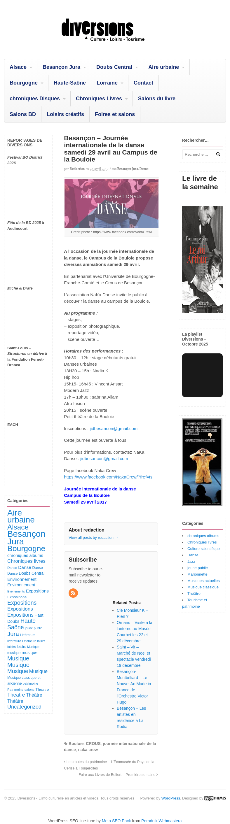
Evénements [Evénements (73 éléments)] (16, 591)
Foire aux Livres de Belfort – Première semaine (118, 775)
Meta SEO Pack (116, 820)
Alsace (18, 67)
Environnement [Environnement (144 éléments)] (21, 585)
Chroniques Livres (99, 98)
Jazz (191, 561)
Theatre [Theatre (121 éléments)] (42, 689)
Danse (144, 169)
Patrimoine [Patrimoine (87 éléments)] (15, 689)
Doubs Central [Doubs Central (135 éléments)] (31, 573)
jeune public (197, 568)
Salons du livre (156, 98)
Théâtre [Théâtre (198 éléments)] (15, 701)
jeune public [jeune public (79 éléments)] (33, 628)
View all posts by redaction (93, 537)
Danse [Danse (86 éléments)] (12, 567)
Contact (143, 83)
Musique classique (203, 587)
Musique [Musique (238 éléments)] (38, 671)
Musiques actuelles (203, 580)
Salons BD (23, 114)
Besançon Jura (61, 67)
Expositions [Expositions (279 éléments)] (20, 615)
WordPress (170, 798)
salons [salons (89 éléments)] (29, 689)
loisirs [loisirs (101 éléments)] (21, 647)
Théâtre (194, 593)
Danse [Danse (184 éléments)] (24, 567)
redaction (77, 169)
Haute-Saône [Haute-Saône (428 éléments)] (22, 624)
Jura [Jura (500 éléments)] (13, 633)
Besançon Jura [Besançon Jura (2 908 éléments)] (26, 537)
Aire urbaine (163, 67)
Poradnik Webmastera (161, 820)
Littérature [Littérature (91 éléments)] (27, 635)
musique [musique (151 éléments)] (29, 652)
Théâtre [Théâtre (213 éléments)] (34, 694)
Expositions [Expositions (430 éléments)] (21, 602)
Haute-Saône (70, 83)
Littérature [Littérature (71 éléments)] (29, 641)
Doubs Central (114, 67)
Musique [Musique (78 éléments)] (33, 646)
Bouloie (76, 743)
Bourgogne (24, 83)
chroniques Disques (35, 98)
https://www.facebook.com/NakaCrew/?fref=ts (108, 476)
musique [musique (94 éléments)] (14, 653)
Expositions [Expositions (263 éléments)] (20, 609)
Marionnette (197, 574)
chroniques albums (203, 536)
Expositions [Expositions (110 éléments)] (17, 597)
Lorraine (107, 83)
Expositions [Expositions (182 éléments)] (37, 590)
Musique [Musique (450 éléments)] (18, 658)
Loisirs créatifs (65, 114)
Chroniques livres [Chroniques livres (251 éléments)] (26, 561)
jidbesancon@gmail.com (114, 428)
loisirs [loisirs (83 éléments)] (11, 646)
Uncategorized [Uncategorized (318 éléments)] (24, 707)
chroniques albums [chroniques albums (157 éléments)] (25, 555)
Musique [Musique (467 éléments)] (18, 665)
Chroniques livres (202, 542)
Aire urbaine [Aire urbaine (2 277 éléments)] (21, 516)
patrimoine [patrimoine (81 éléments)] (30, 683)
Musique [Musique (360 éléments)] (17, 671)
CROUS (93, 743)
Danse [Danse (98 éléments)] (12, 573)
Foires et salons (115, 114)
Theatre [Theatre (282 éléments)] (16, 695)
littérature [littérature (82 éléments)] (14, 641)
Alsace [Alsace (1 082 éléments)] (18, 527)
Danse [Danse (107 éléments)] (37, 568)
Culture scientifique (203, 548)
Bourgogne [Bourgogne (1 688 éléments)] (26, 548)
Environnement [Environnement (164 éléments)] (21, 579)
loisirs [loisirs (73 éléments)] (41, 641)
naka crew (88, 749)
